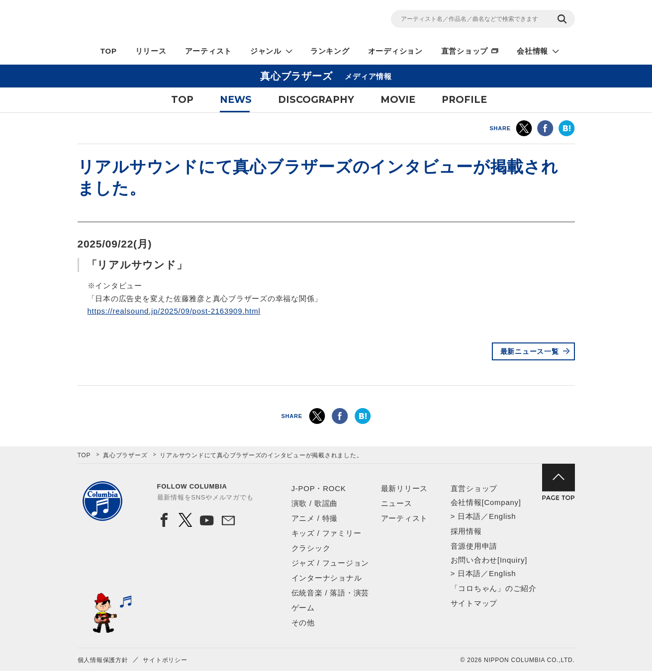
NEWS (236, 99)
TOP (108, 51)
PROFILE (464, 99)
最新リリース (404, 488)
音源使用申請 (474, 546)
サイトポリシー (165, 660)
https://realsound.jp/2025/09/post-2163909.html (174, 311)
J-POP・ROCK (318, 488)
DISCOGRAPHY (316, 99)
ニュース (396, 503)
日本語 (469, 516)
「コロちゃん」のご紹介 (494, 588)
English (502, 516)
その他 (303, 622)
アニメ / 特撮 (314, 518)
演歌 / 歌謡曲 (314, 503)
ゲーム (303, 607)
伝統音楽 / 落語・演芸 (330, 592)
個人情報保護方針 (103, 660)
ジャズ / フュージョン (330, 563)
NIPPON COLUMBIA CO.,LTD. (167, 20)
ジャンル (265, 51)
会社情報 (532, 51)
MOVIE (397, 99)
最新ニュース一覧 (529, 351)
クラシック (311, 548)
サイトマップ (474, 603)
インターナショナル (326, 578)
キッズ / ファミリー (326, 533)
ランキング (330, 51)
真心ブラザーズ (125, 455)
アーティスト (208, 51)
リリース (151, 51)
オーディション (395, 51)
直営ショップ (464, 51)
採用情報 (466, 531)
